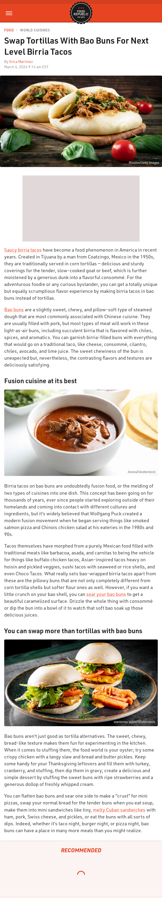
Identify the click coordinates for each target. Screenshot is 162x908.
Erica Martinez (21, 61)
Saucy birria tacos (23, 250)
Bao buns (14, 309)
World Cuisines (35, 30)
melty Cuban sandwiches (119, 810)
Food (9, 30)
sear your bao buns (106, 594)
